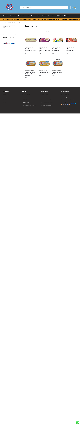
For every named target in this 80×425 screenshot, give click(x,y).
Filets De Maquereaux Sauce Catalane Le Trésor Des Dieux (71, 50)
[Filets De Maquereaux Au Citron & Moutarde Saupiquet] (31, 63)
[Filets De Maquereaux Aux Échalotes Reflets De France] (31, 40)
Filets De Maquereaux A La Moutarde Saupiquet (44, 72)
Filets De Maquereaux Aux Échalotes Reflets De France (30, 50)
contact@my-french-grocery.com (29, 105)
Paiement (5, 96)
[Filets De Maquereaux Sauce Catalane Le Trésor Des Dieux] (71, 40)
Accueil (4, 22)
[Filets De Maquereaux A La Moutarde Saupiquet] (44, 63)
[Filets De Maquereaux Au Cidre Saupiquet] (58, 63)
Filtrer (5, 36)
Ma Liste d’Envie (6, 93)
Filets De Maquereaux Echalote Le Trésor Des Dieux (44, 50)
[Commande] (32, 31)
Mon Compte (5, 99)
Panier (4, 102)
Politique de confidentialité (47, 96)
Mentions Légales (45, 93)
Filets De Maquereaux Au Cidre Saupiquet (57, 72)
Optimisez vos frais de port (47, 99)
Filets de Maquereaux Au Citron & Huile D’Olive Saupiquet (57, 50)
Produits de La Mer (29, 46)
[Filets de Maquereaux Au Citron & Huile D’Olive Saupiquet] (58, 40)
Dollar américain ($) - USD (7, 27)
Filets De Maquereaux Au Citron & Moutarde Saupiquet (30, 73)
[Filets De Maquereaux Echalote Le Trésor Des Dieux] (44, 40)
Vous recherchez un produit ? (47, 102)
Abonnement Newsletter (46, 105)
